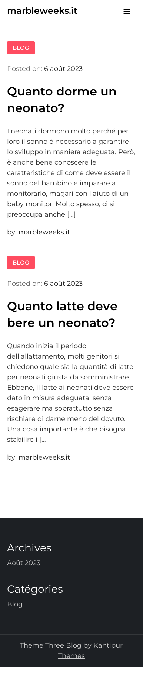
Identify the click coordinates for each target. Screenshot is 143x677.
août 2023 (23, 563)
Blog (21, 47)
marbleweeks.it (42, 10)
